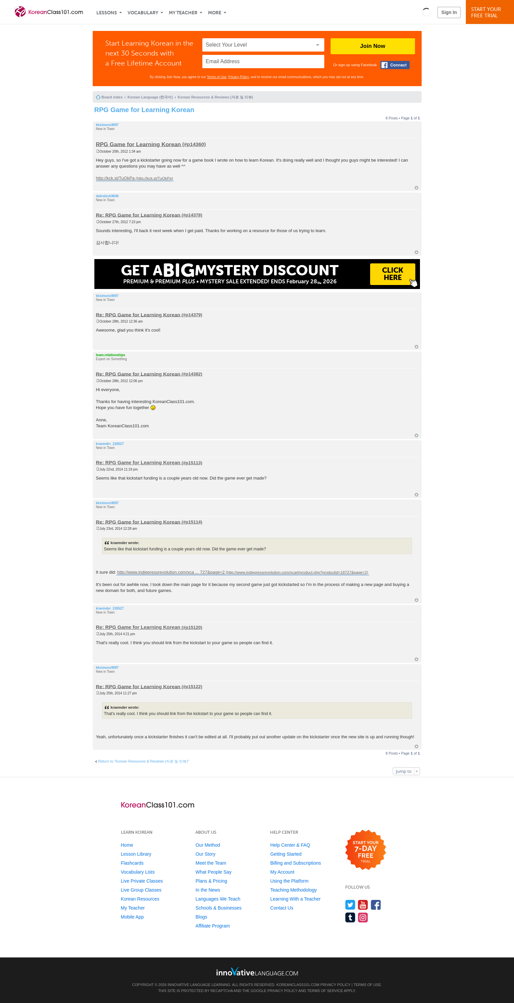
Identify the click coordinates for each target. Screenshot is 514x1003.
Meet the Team (210, 863)
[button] (426, 12)
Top (416, 188)
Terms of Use (217, 77)
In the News (207, 890)
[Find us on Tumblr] (350, 917)
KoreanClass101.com (298, 985)
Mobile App (132, 917)
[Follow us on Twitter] (350, 905)
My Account (282, 872)
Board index (112, 97)
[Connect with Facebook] (395, 65)
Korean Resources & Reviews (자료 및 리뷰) (215, 97)
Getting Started (285, 854)
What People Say (213, 872)
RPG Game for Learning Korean (144, 109)
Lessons (106, 13)
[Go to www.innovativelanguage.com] (257, 971)
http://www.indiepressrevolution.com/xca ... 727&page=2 (171, 572)
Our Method (207, 845)
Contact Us (281, 908)
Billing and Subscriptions (295, 863)
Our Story (205, 854)
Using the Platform (289, 881)
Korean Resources (140, 899)
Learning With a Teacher (295, 899)
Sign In (449, 12)
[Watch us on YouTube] (363, 905)
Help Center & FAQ (290, 845)
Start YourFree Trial (491, 12)
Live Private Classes (142, 881)
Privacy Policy (238, 77)
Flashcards (132, 863)
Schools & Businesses (218, 908)
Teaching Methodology (293, 890)
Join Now (372, 46)
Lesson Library (136, 854)
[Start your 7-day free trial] (365, 850)
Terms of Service (325, 991)
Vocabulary (143, 13)
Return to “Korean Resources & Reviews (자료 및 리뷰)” (143, 761)
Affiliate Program (212, 926)
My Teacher (183, 13)
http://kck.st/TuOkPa (115, 178)
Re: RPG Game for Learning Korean (138, 214)
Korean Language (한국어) (150, 97)
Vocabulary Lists (138, 872)
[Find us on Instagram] (363, 917)
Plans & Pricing (211, 881)
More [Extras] (214, 13)
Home (127, 845)
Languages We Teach (217, 899)
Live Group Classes (141, 890)
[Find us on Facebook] (376, 905)
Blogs (201, 917)
